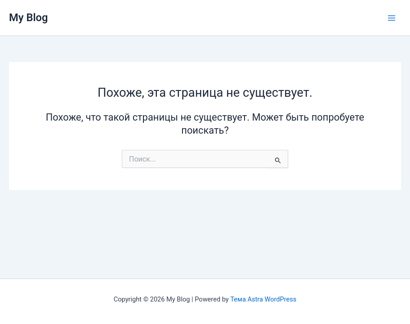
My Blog (28, 17)
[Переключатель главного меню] (391, 18)
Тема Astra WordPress (263, 299)
